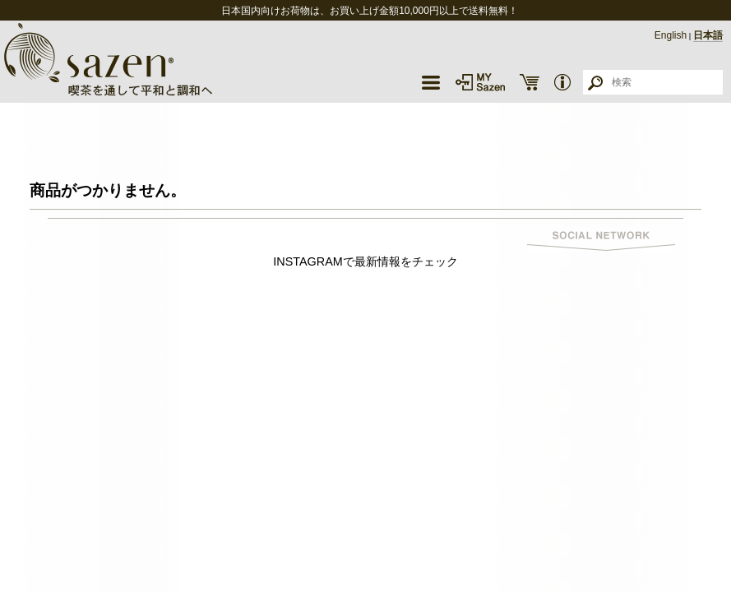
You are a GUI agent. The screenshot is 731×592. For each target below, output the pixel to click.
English (671, 35)
